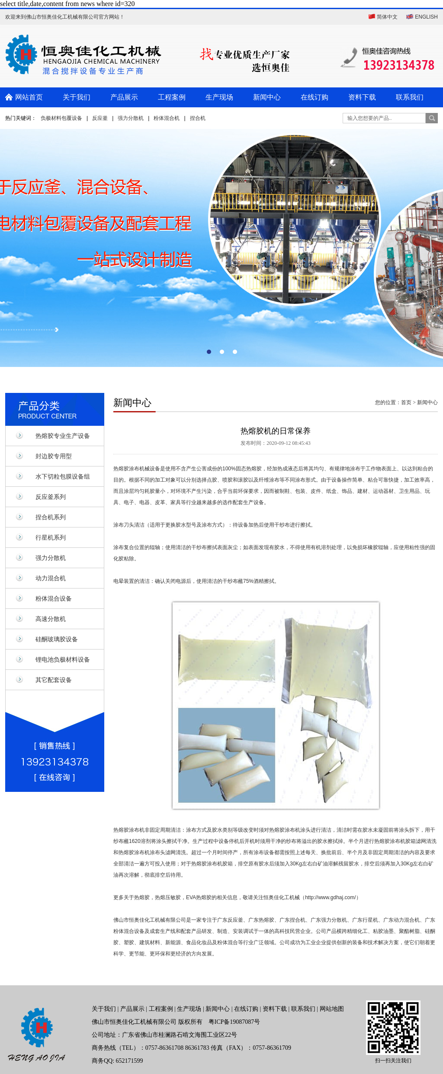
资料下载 (362, 97)
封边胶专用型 (53, 456)
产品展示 (124, 97)
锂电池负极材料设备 (62, 659)
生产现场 (219, 97)
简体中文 (387, 17)
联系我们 (410, 97)
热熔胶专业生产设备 (62, 435)
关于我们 (76, 97)
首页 (406, 402)
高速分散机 (50, 618)
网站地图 (332, 1009)
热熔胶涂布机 (128, 830)
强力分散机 (131, 118)
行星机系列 (50, 537)
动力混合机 (50, 578)
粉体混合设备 (53, 598)
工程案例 (172, 97)
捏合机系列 (50, 517)
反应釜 (100, 118)
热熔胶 (121, 469)
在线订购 (314, 97)
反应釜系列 (50, 496)
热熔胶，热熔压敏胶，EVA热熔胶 (173, 897)
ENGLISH (426, 17)
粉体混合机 (167, 118)
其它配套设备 (53, 679)
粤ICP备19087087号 (234, 1022)
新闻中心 (267, 97)
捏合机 (197, 118)
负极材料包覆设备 (61, 118)
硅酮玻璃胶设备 (56, 639)
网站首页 (29, 97)
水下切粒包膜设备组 (62, 476)
